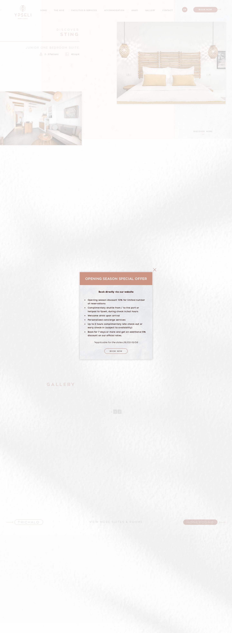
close (154, 257)
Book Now (116, 338)
